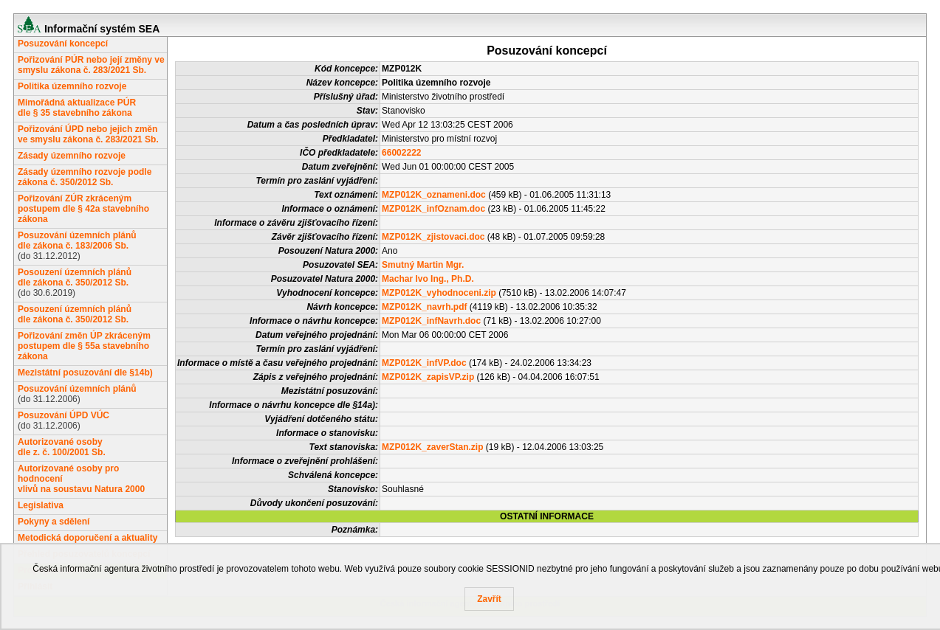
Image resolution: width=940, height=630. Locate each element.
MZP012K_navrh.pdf (424, 307)
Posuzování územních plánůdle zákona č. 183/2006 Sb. (77, 240)
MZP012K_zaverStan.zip (432, 447)
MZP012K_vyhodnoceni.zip (439, 293)
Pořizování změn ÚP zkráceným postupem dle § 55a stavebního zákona (84, 345)
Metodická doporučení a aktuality (87, 538)
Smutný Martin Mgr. (423, 265)
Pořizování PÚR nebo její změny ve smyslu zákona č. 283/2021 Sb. (91, 65)
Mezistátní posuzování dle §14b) (85, 372)
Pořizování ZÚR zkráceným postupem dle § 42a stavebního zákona (83, 208)
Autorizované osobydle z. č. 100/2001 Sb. (62, 447)
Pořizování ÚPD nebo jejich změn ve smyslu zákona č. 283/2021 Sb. (88, 134)
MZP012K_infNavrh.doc (431, 321)
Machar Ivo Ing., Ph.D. (428, 279)
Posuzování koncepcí (63, 43)
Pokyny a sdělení (53, 521)
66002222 (401, 153)
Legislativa (41, 505)
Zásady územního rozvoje (72, 155)
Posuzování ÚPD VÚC (63, 415)
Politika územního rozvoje (72, 86)
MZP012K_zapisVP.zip (428, 377)
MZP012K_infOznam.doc (433, 209)
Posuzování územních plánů (77, 389)
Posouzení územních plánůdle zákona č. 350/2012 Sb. (74, 277)
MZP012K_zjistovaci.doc (433, 237)
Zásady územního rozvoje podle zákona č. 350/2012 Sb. (84, 177)
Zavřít (489, 599)
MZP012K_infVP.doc (424, 363)
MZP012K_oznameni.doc (434, 195)
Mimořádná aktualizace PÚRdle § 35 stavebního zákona (77, 107)
